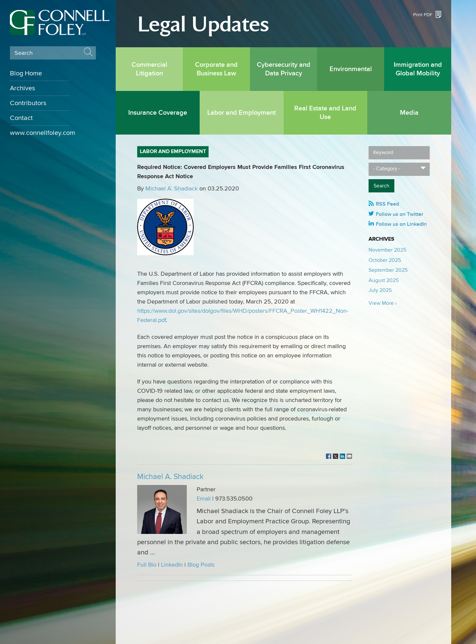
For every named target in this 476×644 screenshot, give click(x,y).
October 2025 (385, 260)
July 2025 (380, 290)
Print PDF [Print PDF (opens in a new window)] (422, 15)
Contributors (28, 103)
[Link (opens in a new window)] (328, 456)
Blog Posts (201, 564)
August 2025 (384, 280)
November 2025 (387, 250)
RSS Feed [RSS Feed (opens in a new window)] (387, 204)
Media (409, 113)
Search (24, 53)
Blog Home (26, 73)
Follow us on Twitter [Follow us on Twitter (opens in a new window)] (399, 214)
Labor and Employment (241, 113)
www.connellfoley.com (39, 133)
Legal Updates (203, 24)
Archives (22, 88)
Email (204, 498)
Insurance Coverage (157, 113)
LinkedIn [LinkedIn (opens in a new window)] (172, 564)
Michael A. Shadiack (171, 188)
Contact (21, 118)
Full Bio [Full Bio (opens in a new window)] (146, 564)
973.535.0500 (234, 498)
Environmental (351, 69)
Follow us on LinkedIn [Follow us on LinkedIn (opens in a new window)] (401, 224)
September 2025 (388, 270)
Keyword (383, 152)
